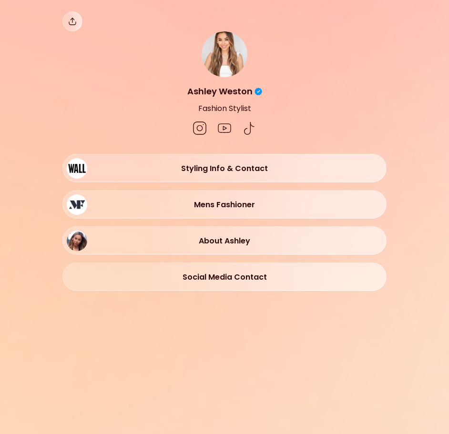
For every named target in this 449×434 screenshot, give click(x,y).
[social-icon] (199, 129)
